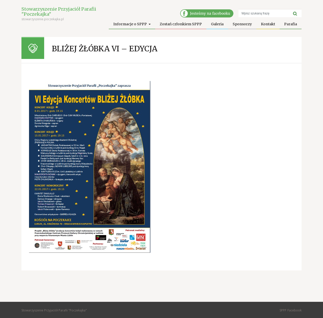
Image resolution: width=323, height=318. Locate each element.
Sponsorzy (242, 24)
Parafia (290, 24)
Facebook (294, 310)
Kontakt (268, 24)
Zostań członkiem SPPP (181, 24)
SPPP (283, 310)
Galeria (217, 24)
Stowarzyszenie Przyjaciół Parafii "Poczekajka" (58, 11)
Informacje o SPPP (130, 24)
